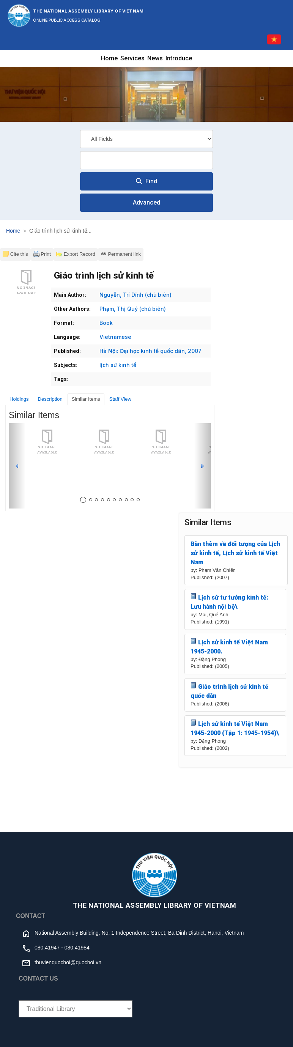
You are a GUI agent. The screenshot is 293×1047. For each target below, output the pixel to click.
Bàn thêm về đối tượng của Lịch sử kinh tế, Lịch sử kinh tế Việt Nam (235, 553)
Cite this (15, 254)
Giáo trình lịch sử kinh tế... (60, 231)
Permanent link (121, 254)
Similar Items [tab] (86, 399)
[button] (17, 466)
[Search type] (146, 139)
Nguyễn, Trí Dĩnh (121, 294)
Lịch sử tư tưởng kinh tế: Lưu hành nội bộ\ (229, 601)
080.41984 (77, 948)
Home (109, 58)
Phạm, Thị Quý (118, 308)
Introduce (178, 58)
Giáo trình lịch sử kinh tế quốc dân (229, 690)
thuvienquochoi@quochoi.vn (68, 962)
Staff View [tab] (120, 399)
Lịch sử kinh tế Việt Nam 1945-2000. (229, 646)
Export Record (75, 254)
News (155, 58)
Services (132, 58)
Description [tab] (50, 399)
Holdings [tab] (19, 399)
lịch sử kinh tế (117, 365)
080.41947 (47, 948)
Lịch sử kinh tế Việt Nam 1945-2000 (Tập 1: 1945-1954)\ (235, 728)
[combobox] (146, 160)
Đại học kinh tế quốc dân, (153, 351)
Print (42, 254)
